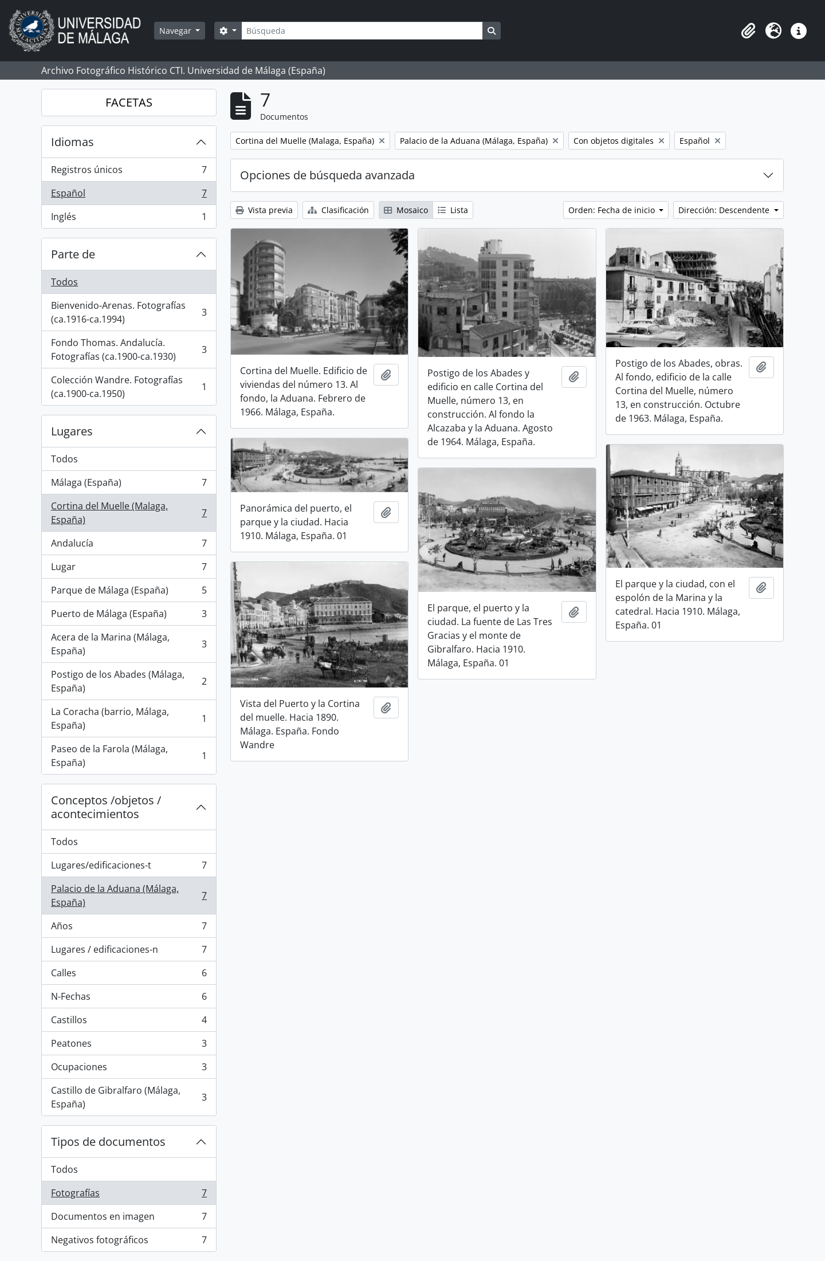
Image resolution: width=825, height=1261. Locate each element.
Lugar (128, 569)
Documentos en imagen (128, 1218)
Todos (64, 282)
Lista (453, 210)
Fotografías (128, 1195)
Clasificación (338, 210)
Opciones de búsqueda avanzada (327, 175)
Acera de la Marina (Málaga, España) (128, 644)
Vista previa (264, 210)
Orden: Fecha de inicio (612, 210)
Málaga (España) (128, 485)
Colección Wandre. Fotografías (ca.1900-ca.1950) (128, 387)
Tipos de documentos (108, 1141)
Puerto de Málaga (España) (128, 616)
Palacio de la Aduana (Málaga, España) (128, 895)
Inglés (128, 219)
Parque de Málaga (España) (128, 592)
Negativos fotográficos (128, 1242)
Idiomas (72, 142)
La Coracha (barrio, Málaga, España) (128, 718)
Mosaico (406, 210)
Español (128, 195)
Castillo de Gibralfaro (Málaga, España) (128, 1097)
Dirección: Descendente (725, 210)
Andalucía (128, 545)
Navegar (176, 30)
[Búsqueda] (362, 31)
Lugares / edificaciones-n (128, 951)
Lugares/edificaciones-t (128, 867)
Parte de (73, 254)
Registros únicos (128, 172)
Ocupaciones (128, 1069)
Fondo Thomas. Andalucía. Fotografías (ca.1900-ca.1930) (128, 349)
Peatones (128, 1045)
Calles (128, 975)
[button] (748, 31)
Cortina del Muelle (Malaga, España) (128, 513)
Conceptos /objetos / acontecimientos (106, 807)
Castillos (128, 1022)
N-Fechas (128, 998)
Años (128, 928)
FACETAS (128, 102)
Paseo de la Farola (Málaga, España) (128, 756)
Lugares (72, 431)
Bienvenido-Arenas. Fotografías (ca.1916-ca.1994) (128, 312)
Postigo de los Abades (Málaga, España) (128, 681)
